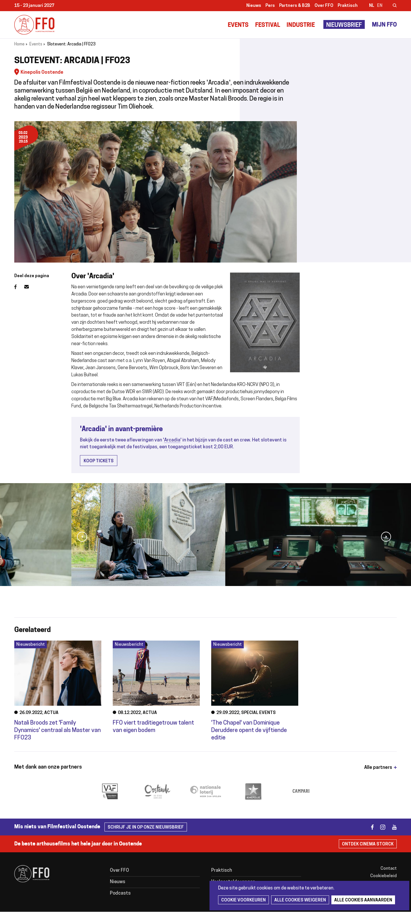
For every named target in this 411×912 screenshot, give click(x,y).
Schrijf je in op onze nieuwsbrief (146, 827)
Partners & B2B (294, 6)
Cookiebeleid (383, 876)
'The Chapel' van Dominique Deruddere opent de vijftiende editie (249, 730)
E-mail (30, 287)
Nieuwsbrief (344, 25)
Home (19, 44)
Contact (388, 869)
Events (238, 25)
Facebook (19, 287)
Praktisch (348, 6)
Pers (270, 6)
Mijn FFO (384, 25)
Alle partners (378, 767)
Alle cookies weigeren (300, 900)
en (379, 6)
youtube (392, 827)
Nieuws (253, 6)
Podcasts (120, 893)
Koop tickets (99, 461)
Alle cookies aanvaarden (363, 900)
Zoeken (391, 6)
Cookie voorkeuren (243, 900)
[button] (82, 537)
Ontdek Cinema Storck (368, 844)
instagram (380, 827)
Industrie (301, 25)
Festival (267, 25)
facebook (369, 827)
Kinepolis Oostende (42, 72)
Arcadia (172, 440)
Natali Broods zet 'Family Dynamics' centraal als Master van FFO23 (57, 730)
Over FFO (324, 6)
